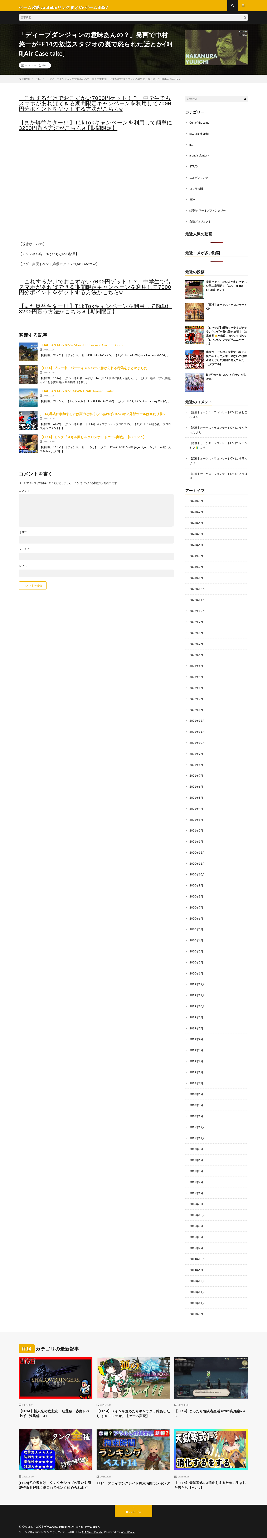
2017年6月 (196, 1151)
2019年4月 (196, 1032)
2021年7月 (196, 772)
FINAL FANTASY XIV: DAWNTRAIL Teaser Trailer (77, 394)
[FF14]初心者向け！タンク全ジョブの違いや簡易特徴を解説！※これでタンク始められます (55, 1478)
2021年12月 (197, 718)
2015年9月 (196, 1216)
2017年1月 (196, 1183)
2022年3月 (196, 686)
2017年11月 (197, 1129)
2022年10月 (197, 610)
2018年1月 (196, 1108)
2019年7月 (196, 1021)
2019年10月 (197, 999)
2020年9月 (196, 880)
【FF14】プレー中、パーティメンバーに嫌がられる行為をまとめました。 (95, 371)
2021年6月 (196, 783)
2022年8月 (196, 631)
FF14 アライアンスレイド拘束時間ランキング (132, 1476)
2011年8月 (196, 1302)
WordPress (131, 1528)
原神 (192, 201)
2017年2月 (196, 1172)
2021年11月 (197, 729)
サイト (23, 569)
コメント (24, 494)
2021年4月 (196, 805)
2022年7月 (196, 642)
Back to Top (133, 1509)
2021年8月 (196, 761)
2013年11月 (197, 1281)
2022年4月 (196, 675)
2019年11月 (197, 989)
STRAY (194, 169)
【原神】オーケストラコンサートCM (213, 414)
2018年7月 (196, 1075)
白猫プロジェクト (201, 223)
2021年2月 (196, 826)
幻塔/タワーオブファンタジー (208, 212)
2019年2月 (196, 1053)
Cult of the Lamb (200, 126)
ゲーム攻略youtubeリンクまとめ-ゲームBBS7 (74, 1523)
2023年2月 (196, 567)
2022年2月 (196, 696)
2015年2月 (196, 1237)
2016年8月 (196, 1194)
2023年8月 (196, 502)
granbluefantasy (200, 158)
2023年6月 (196, 523)
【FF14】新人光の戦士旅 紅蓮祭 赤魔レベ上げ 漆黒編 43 (54, 1403)
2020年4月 (196, 934)
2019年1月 (196, 1064)
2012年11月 (197, 1291)
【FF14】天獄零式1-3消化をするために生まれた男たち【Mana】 (210, 1476)
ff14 (44, 68)
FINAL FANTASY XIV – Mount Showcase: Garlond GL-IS (81, 348)
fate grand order (200, 136)
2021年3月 (196, 815)
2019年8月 (196, 1010)
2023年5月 (196, 534)
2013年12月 (197, 1270)
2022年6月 (196, 653)
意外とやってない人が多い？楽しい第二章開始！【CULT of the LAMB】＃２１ (226, 287)
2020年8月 (196, 891)
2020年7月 (196, 902)
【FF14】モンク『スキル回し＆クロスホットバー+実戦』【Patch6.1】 (93, 440)
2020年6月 (196, 913)
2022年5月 (196, 664)
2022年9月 (196, 621)
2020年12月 (197, 848)
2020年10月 (197, 869)
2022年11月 (197, 599)
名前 (23, 535)
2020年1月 (196, 967)
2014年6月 (196, 1259)
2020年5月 (196, 924)
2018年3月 (196, 1097)
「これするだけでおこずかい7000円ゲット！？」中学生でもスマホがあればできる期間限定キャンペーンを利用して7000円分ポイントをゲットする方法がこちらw (95, 107)
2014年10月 (197, 1248)
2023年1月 (196, 577)
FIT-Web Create (93, 1528)
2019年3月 (196, 1043)
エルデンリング (199, 180)
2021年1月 (196, 837)
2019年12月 (197, 978)
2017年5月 (196, 1162)
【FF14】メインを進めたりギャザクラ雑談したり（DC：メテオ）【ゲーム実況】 (132, 1403)
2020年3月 (196, 945)
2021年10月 (197, 740)
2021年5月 (196, 794)
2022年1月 (196, 707)
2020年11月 (197, 859)
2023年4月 (196, 545)
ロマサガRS (197, 190)
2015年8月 (196, 1227)
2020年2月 (196, 956)
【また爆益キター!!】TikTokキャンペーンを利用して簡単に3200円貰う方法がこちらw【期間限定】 (95, 129)
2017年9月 (196, 1140)
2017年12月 (197, 1118)
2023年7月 (196, 512)
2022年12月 (197, 588)
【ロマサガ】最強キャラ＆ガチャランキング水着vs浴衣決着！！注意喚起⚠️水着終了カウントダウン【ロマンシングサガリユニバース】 (226, 337)
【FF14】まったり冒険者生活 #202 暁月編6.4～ (210, 1403)
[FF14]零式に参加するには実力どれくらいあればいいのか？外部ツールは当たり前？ (103, 417)
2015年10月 (197, 1205)
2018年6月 (196, 1086)
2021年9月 (196, 750)
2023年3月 (196, 556)
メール (24, 552)
